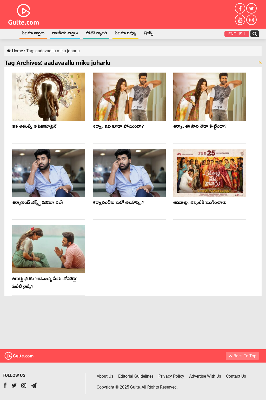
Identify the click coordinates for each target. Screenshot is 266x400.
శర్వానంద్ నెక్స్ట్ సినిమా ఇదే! (37, 203)
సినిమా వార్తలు (33, 34)
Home (11, 34)
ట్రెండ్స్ (148, 34)
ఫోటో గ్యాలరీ (96, 34)
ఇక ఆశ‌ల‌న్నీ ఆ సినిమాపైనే (34, 127)
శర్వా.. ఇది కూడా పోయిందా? (118, 127)
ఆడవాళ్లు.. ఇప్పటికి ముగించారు (199, 203)
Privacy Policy (171, 376)
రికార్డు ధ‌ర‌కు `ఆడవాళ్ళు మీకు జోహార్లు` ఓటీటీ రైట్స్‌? (44, 283)
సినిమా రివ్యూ (125, 34)
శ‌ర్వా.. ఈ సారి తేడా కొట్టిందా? (200, 127)
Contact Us (236, 376)
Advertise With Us (205, 376)
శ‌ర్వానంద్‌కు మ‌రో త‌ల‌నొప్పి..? (118, 203)
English (236, 33)
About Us (105, 376)
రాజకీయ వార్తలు (65, 34)
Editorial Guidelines (136, 376)
